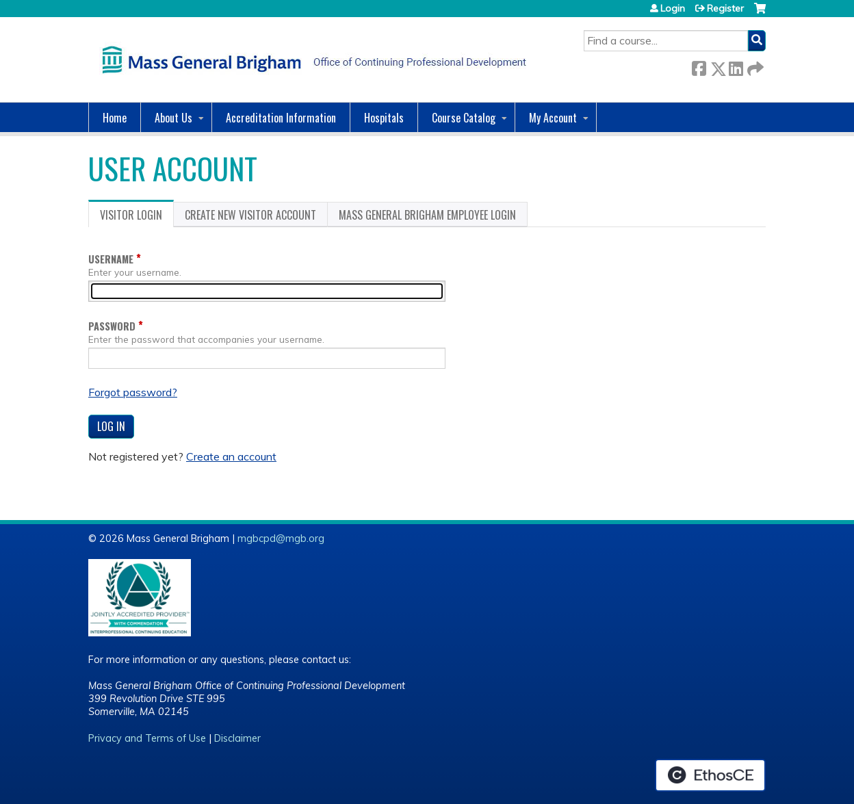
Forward (754, 66)
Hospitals (384, 117)
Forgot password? (132, 392)
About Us (173, 117)
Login (672, 8)
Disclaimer (237, 738)
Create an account (231, 456)
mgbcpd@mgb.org (280, 538)
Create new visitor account (250, 215)
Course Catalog (463, 117)
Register (725, 8)
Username (110, 259)
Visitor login (137, 217)
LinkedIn (735, 66)
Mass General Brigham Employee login (427, 215)
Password (111, 326)
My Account (553, 117)
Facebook (699, 66)
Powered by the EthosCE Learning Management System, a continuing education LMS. (710, 775)
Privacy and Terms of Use (147, 738)
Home (115, 117)
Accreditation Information (281, 117)
